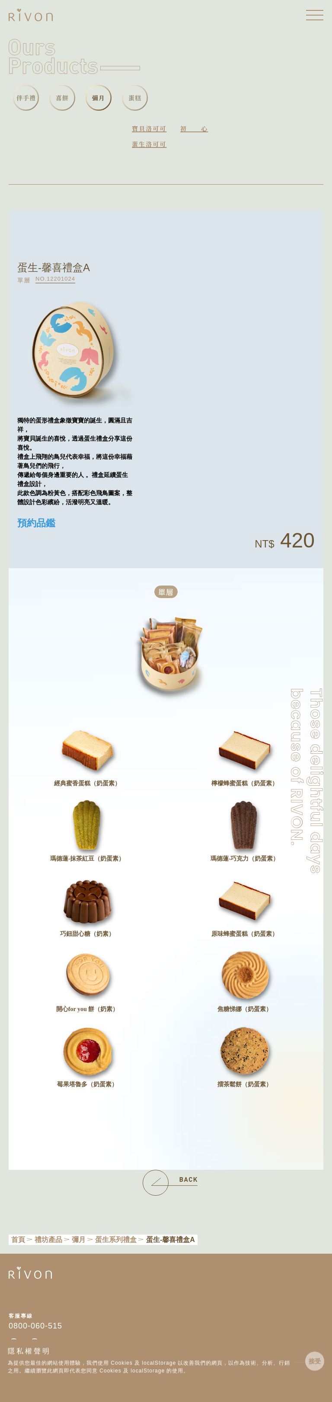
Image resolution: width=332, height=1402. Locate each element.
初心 (194, 128)
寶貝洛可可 (149, 128)
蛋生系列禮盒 (116, 1239)
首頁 (18, 1239)
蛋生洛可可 (149, 144)
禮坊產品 (48, 1239)
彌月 (79, 1239)
